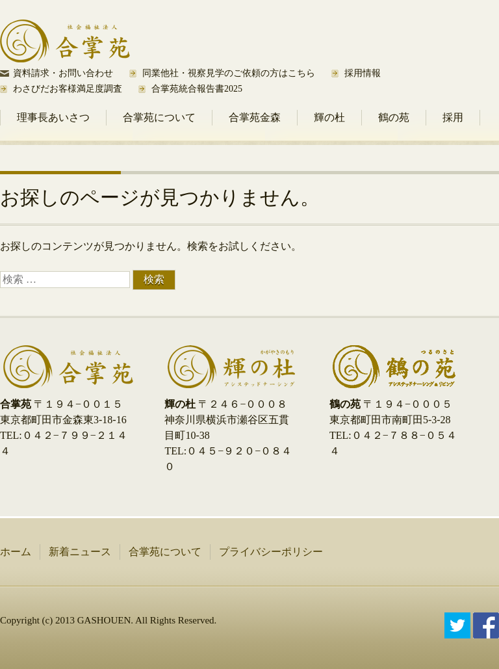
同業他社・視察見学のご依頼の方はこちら (228, 73)
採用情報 (362, 73)
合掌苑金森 (255, 117)
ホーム (15, 551)
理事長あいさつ (53, 117)
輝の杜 (329, 117)
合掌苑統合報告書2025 (196, 89)
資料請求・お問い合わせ (63, 73)
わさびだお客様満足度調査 (67, 89)
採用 (452, 117)
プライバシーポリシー (271, 551)
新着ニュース (80, 551)
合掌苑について (159, 117)
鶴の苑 (393, 117)
